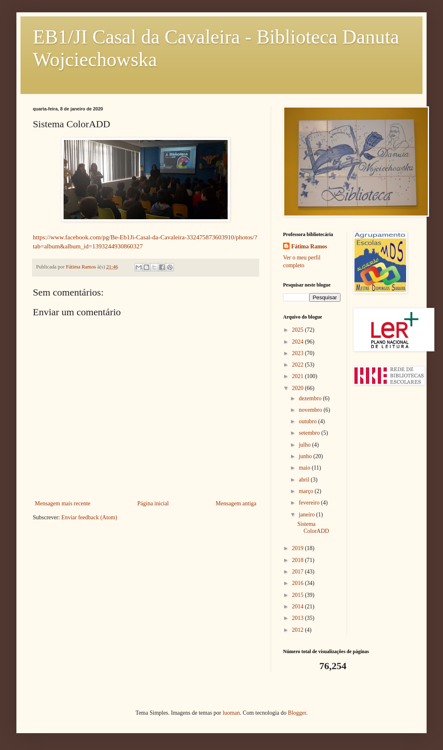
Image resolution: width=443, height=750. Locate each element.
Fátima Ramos (309, 246)
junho (306, 456)
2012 (298, 630)
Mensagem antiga (236, 503)
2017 (298, 572)
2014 (298, 606)
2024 (298, 342)
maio (305, 468)
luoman (231, 713)
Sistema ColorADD (313, 527)
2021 (298, 376)
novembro (311, 410)
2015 (298, 595)
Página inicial (153, 503)
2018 (298, 560)
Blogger (297, 713)
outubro (308, 421)
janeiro (307, 514)
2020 (298, 388)
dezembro (311, 398)
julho (305, 445)
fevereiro (310, 503)
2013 (298, 618)
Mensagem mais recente (62, 503)
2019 (298, 548)
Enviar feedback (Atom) (89, 517)
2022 (298, 365)
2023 (298, 353)
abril (305, 480)
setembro (310, 433)
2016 (298, 583)
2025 (298, 330)
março (306, 491)
